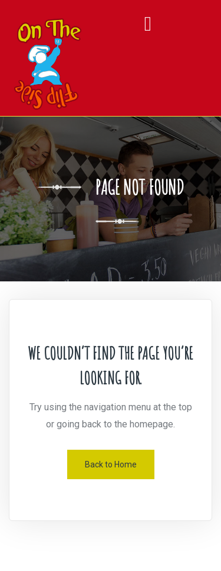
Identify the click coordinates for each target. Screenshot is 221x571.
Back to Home (111, 464)
